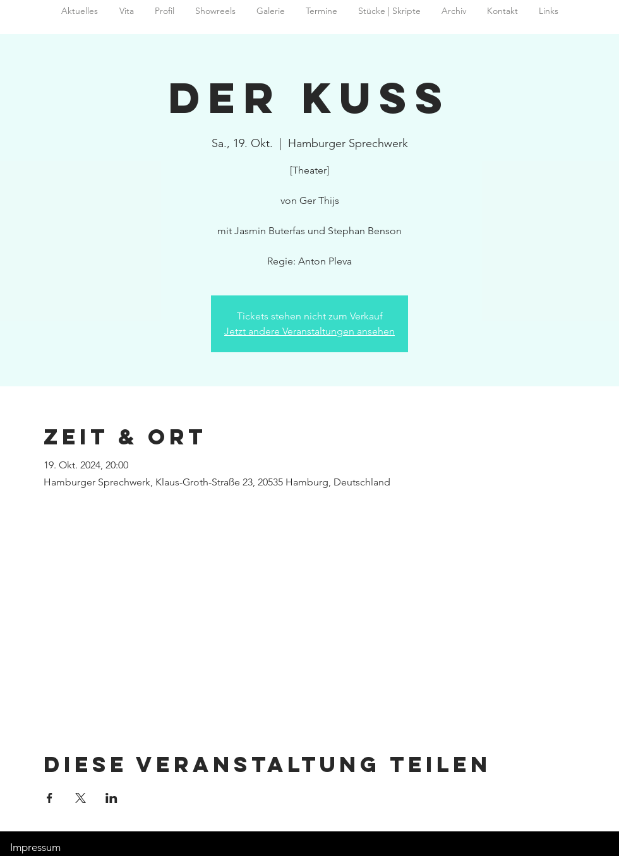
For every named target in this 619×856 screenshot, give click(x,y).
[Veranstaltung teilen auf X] (81, 798)
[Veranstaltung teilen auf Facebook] (50, 798)
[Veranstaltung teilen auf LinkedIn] (111, 798)
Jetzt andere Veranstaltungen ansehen (309, 331)
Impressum (35, 847)
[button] (453, 11)
